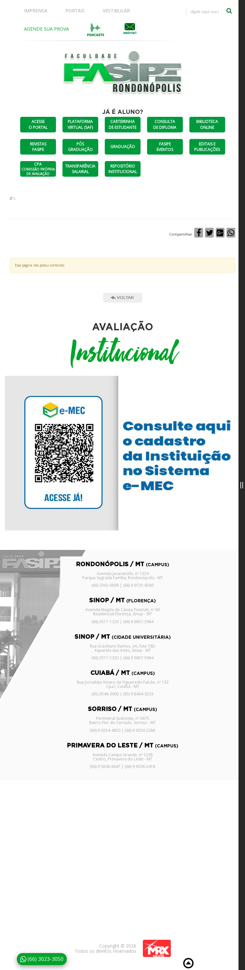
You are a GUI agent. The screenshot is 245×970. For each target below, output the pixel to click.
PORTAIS (75, 10)
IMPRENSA (35, 10)
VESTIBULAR (116, 10)
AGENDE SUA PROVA (46, 29)
